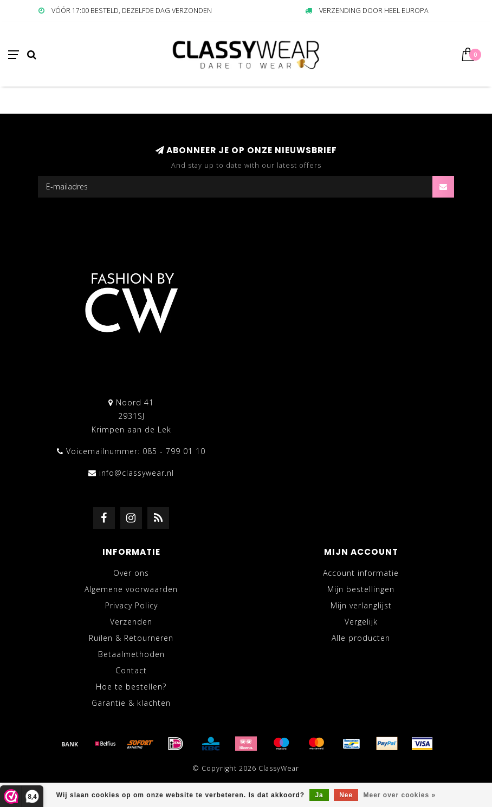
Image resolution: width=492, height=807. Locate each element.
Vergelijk (361, 621)
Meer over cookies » (400, 795)
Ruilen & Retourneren (131, 638)
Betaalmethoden (131, 654)
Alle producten (361, 638)
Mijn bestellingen (360, 589)
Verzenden (131, 621)
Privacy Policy (131, 605)
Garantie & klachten (131, 703)
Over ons (131, 573)
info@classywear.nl (136, 473)
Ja (319, 795)
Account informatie (361, 573)
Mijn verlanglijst (361, 605)
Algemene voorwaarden (131, 589)
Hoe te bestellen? (131, 686)
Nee (346, 795)
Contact (131, 670)
